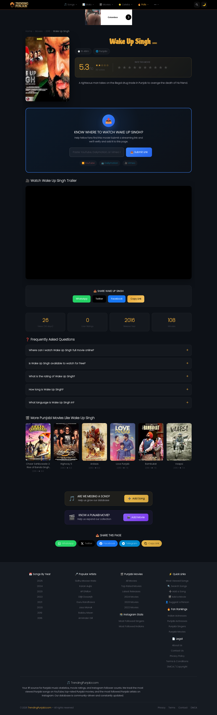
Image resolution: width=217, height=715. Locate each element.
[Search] (197, 5)
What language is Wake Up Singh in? (51, 402)
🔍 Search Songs (177, 586)
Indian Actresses (177, 615)
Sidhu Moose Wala (85, 580)
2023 (39, 591)
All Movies (131, 580)
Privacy (161, 707)
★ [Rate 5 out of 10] (140, 67)
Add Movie (136, 517)
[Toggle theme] (204, 5)
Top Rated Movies (131, 586)
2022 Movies (131, 607)
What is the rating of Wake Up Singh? (52, 376)
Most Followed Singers (131, 621)
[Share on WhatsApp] (65, 543)
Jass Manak (85, 607)
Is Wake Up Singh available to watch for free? (57, 363)
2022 (40, 596)
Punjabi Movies (177, 631)
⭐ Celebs (125, 4)
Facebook (116, 298)
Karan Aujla (85, 586)
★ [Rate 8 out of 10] (155, 67)
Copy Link (136, 298)
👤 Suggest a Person (177, 602)
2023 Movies (131, 602)
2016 (48, 31)
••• (156, 4)
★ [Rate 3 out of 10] (129, 67)
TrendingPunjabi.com (39, 707)
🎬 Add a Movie (177, 596)
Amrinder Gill (85, 618)
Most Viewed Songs (177, 580)
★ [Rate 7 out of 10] (150, 67)
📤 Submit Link (139, 152)
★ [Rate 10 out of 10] (166, 67)
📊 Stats (88, 4)
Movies (39, 31)
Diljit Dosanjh (85, 596)
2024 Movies (131, 596)
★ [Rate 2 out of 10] (124, 67)
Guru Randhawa (85, 602)
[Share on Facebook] (107, 543)
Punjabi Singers (177, 626)
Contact (183, 707)
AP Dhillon (85, 591)
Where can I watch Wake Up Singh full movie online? (61, 350)
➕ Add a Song (177, 591)
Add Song (136, 498)
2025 (40, 580)
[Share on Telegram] (129, 543)
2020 (40, 607)
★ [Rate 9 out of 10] (160, 67)
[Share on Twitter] (86, 543)
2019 (39, 612)
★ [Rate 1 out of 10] (119, 67)
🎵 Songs (70, 4)
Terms (171, 707)
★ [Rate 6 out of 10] (145, 67)
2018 (39, 618)
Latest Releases (131, 591)
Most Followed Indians (131, 626)
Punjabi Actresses (177, 621)
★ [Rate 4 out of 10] (135, 67)
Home (29, 31)
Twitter (99, 298)
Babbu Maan (85, 612)
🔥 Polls (143, 4)
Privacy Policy (177, 656)
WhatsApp (81, 298)
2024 (40, 586)
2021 (39, 602)
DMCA (194, 707)
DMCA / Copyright (177, 666)
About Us (177, 645)
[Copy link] (151, 543)
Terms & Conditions (177, 661)
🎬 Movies (106, 4)
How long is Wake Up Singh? (46, 389)
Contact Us (177, 650)
